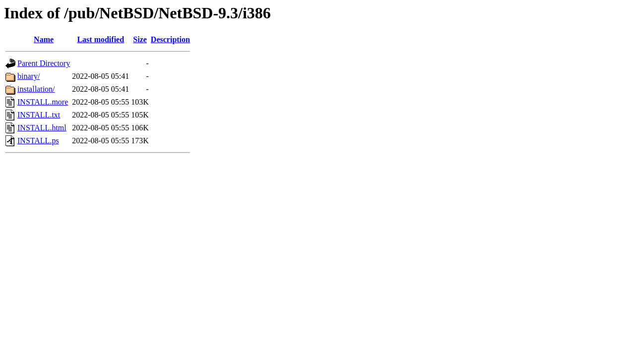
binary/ (28, 76)
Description (170, 39)
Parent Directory (43, 63)
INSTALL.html (41, 127)
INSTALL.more (42, 102)
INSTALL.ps (38, 140)
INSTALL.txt (38, 115)
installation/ (36, 89)
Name (44, 39)
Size (140, 39)
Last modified (100, 39)
